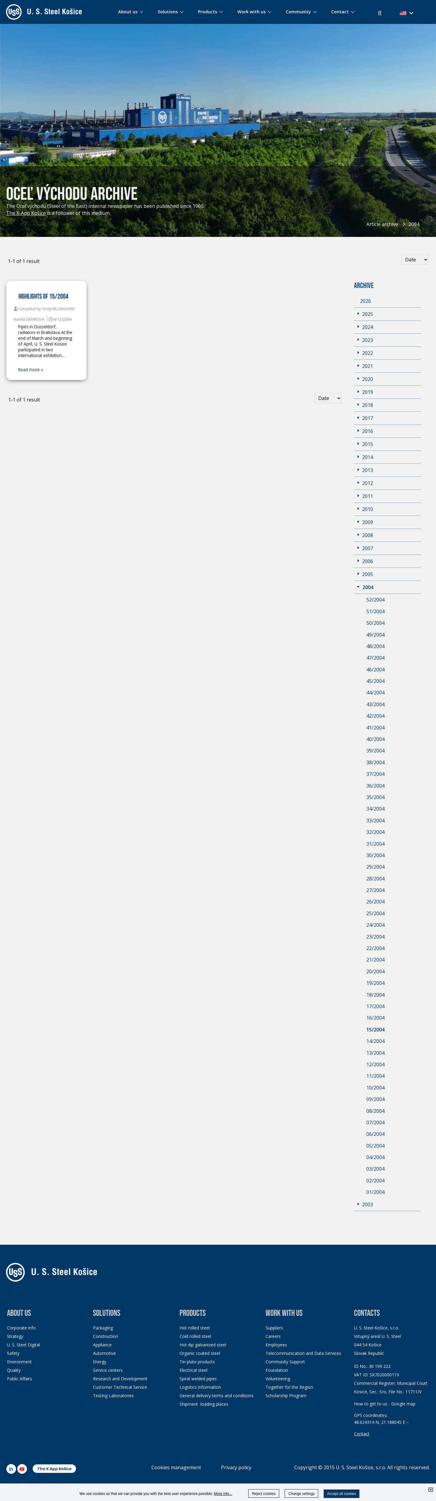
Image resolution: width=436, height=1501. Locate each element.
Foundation (277, 1370)
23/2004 (375, 936)
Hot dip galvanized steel (203, 1345)
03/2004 (375, 1168)
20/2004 (375, 971)
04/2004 (375, 1157)
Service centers (108, 1370)
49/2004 (375, 634)
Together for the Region (289, 1387)
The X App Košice (54, 1468)
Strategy (15, 1336)
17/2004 (375, 1006)
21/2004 (375, 959)
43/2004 (375, 704)
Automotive (104, 1353)
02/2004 (375, 1180)
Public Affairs (19, 1378)
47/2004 (375, 657)
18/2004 (375, 994)
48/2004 (375, 646)
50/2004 (375, 623)
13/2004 (375, 1053)
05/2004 (375, 1145)
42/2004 (375, 716)
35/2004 (375, 797)
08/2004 (375, 1111)
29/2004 (375, 867)
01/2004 (375, 1192)
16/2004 (375, 1017)
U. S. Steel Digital (23, 1345)
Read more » (30, 369)
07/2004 (375, 1122)
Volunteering (278, 1378)
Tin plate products (197, 1362)
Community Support (285, 1362)
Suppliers (274, 1328)
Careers (273, 1336)
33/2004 (375, 820)
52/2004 (375, 599)
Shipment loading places (204, 1404)
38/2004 (375, 762)
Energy (99, 1362)
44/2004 (375, 692)
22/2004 (375, 948)
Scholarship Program (286, 1395)
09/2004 (375, 1099)
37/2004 (375, 774)
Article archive (382, 224)
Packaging (103, 1328)
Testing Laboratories (113, 1395)
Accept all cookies (341, 1494)
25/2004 (375, 913)
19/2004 (375, 983)
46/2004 (375, 669)
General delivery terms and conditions (216, 1395)
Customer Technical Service (120, 1387)
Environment (19, 1362)
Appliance (102, 1345)
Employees (276, 1345)
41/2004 (375, 727)
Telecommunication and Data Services (303, 1353)
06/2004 (375, 1134)
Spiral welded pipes (198, 1378)
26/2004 (375, 901)
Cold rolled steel (195, 1336)
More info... (223, 1494)
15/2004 (375, 1029)
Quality (14, 1370)
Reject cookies (264, 1494)
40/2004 (375, 739)
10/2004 (375, 1087)
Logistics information (200, 1387)
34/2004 (375, 808)
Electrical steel (193, 1370)
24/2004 (375, 925)
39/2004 (375, 750)
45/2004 (375, 681)
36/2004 (375, 785)
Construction (105, 1336)
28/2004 (375, 878)
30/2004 (375, 855)
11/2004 (375, 1076)
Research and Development (120, 1378)
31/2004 (375, 844)
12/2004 (375, 1064)
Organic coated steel (200, 1353)
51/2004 (375, 611)
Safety (13, 1353)
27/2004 (375, 890)
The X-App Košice (26, 213)
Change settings (301, 1494)
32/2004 (375, 832)
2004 (413, 224)
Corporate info (21, 1328)
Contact (361, 1434)
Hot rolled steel (195, 1328)
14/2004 (375, 1041)
